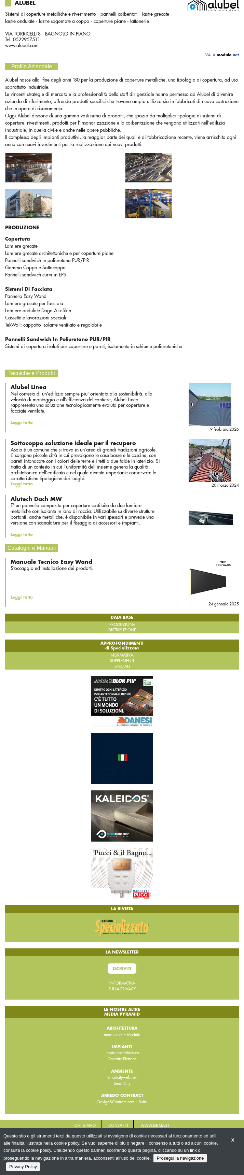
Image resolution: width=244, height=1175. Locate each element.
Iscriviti (122, 968)
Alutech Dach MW (36, 499)
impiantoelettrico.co (122, 1053)
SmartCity (122, 1083)
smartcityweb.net (122, 1077)
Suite (143, 1102)
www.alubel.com (22, 45)
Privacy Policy (23, 1166)
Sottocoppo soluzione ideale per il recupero (73, 443)
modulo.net (113, 1035)
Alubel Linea (28, 387)
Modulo (133, 1035)
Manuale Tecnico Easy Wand (51, 562)
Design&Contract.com (115, 1102)
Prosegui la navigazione (180, 1158)
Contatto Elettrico (122, 1059)
